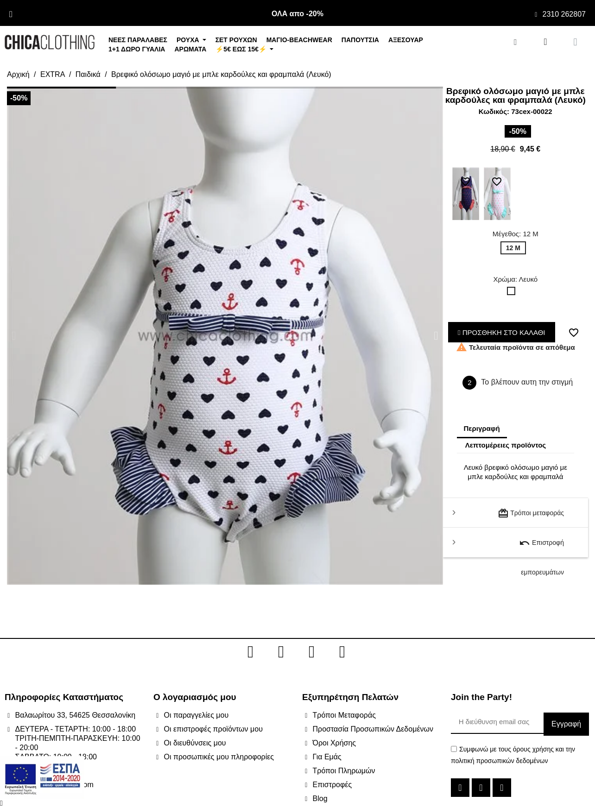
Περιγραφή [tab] (482, 428)
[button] (14, 335)
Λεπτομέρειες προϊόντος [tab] (505, 445)
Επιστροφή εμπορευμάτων (541, 547)
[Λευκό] (513, 293)
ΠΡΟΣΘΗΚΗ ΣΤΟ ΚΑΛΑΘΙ (501, 332)
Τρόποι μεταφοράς (531, 513)
